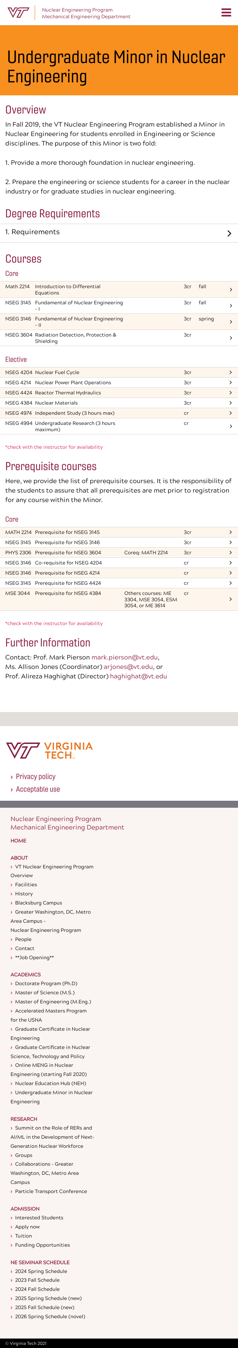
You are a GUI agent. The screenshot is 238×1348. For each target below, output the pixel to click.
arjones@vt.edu (128, 667)
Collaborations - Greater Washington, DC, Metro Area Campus (45, 1173)
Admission (25, 1209)
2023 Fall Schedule (37, 1280)
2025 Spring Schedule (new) (48, 1298)
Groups (23, 1155)
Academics (26, 975)
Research (24, 1120)
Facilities (26, 884)
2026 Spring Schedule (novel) (50, 1316)
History (24, 893)
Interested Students (39, 1217)
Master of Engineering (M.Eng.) (53, 1001)
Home (18, 841)
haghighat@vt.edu (138, 676)
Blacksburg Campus (38, 903)
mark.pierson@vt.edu (124, 657)
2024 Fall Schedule (37, 1289)
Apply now (27, 1226)
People (23, 939)
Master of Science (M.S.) (44, 992)
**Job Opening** (34, 957)
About (19, 858)
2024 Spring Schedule (41, 1271)
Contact (24, 948)
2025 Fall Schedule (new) (44, 1307)
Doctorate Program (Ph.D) (46, 983)
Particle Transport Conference (51, 1191)
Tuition (23, 1236)
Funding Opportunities (42, 1245)
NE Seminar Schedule (40, 1263)
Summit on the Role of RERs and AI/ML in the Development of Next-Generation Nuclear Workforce (52, 1137)
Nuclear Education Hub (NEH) (50, 1083)
